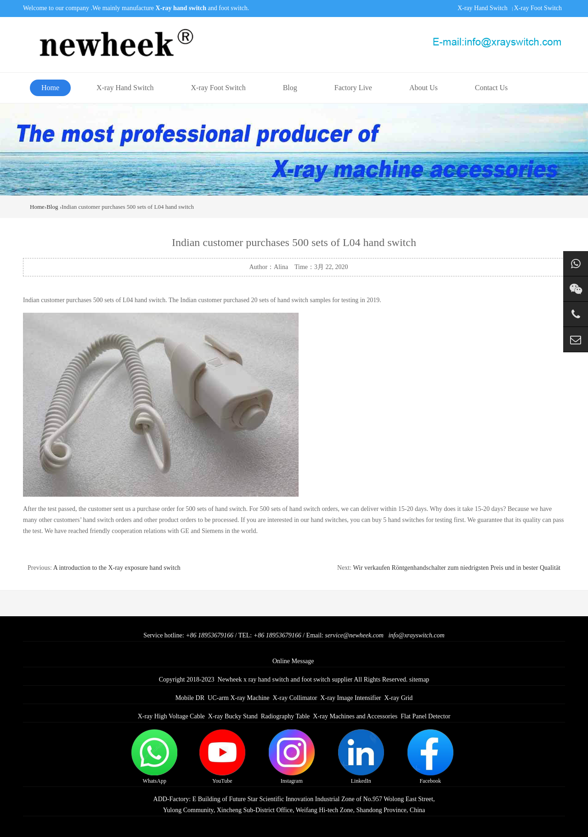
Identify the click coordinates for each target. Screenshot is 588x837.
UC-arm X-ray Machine (239, 697)
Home (50, 88)
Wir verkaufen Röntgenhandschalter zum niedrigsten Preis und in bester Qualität (456, 567)
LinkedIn (361, 756)
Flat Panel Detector (425, 716)
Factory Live (353, 88)
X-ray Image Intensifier (350, 697)
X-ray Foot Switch (538, 8)
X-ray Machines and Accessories (355, 716)
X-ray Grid (398, 697)
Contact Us (491, 88)
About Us (423, 88)
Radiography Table (285, 716)
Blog (290, 88)
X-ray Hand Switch (483, 8)
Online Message (293, 661)
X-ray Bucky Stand (233, 716)
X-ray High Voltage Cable (171, 716)
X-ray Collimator (295, 697)
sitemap (419, 679)
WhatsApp (154, 756)
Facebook (430, 756)
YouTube (222, 756)
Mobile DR (189, 697)
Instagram (292, 756)
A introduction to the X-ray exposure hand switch (117, 567)
